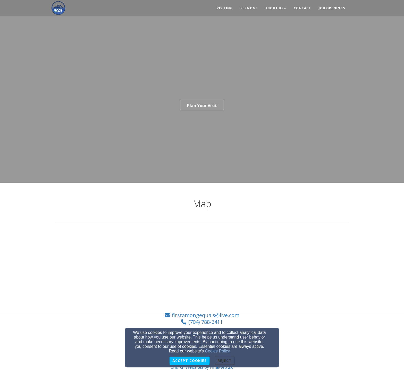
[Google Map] (202, 266)
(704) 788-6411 (205, 321)
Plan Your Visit (202, 105)
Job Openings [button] (332, 8)
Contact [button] (302, 8)
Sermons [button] (249, 8)
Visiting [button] (225, 8)
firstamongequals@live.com (205, 315)
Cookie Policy (217, 351)
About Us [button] (275, 8)
